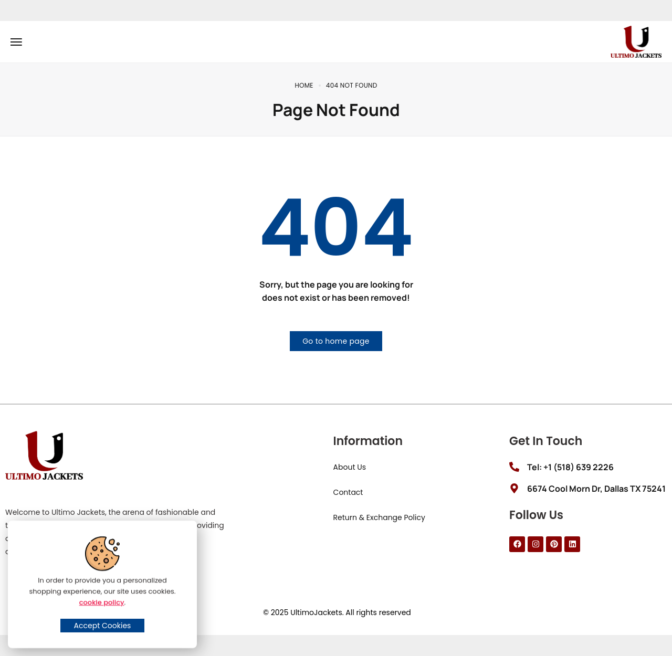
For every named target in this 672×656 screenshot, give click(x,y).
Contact (348, 492)
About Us (349, 467)
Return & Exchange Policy (379, 517)
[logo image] (636, 41)
